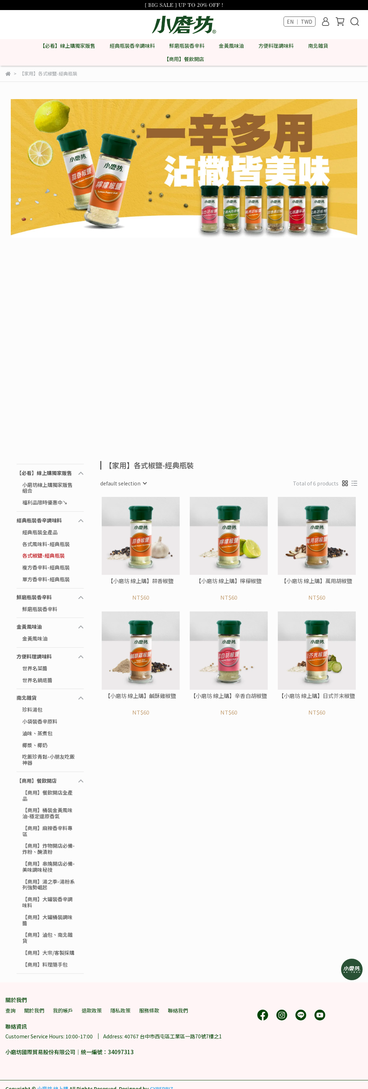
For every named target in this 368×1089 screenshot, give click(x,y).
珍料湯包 (32, 709)
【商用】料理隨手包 (45, 964)
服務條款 (149, 1010)
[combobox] (123, 483)
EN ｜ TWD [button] (299, 21)
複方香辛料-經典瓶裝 (46, 567)
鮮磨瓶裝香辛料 (40, 609)
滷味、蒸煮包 (37, 733)
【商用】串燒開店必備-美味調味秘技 (48, 866)
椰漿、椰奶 (34, 745)
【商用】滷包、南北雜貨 (47, 937)
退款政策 (92, 1010)
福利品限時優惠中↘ (45, 502)
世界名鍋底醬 (37, 680)
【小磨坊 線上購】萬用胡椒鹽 (316, 581)
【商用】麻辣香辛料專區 (47, 831)
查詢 (10, 1010)
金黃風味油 (34, 638)
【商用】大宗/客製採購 (48, 952)
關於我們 (34, 1010)
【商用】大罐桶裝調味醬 (47, 920)
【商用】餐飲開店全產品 (47, 795)
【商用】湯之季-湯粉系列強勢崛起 (48, 884)
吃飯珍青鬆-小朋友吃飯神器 (48, 759)
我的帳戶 (63, 1010)
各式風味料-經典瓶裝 (46, 544)
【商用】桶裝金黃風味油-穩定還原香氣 (47, 813)
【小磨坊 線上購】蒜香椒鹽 (141, 581)
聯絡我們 (178, 1010)
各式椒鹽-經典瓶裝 (43, 555)
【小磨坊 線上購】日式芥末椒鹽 (317, 696)
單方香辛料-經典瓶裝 (46, 579)
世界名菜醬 (34, 668)
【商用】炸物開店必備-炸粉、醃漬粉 (48, 848)
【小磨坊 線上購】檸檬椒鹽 (229, 581)
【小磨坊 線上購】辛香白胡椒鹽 (228, 696)
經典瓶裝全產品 (40, 532)
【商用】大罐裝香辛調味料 (47, 902)
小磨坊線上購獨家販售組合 (47, 487)
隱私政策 (120, 1010)
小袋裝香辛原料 (40, 721)
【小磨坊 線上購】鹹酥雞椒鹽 (140, 696)
